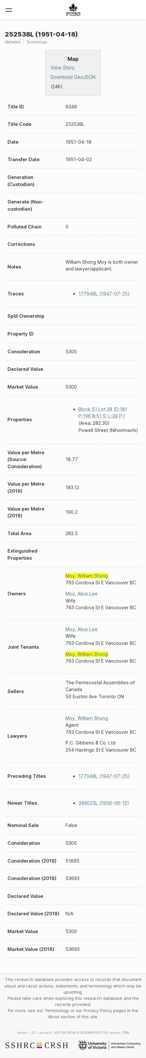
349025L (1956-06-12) (104, 803)
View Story (63, 67)
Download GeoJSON (73, 77)
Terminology (36, 41)
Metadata (13, 41)
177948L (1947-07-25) (104, 293)
